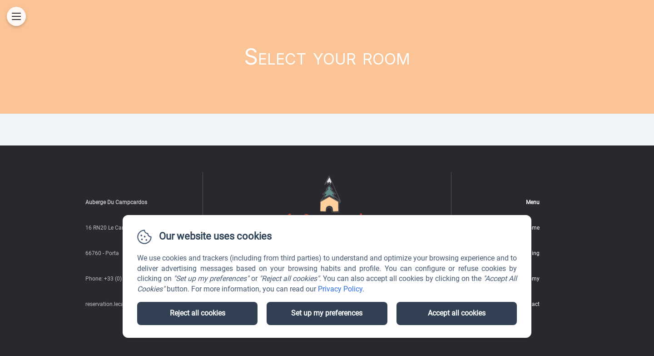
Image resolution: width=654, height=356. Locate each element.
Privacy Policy (340, 289)
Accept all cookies (457, 313)
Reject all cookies (197, 313)
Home (532, 228)
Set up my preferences (326, 313)
